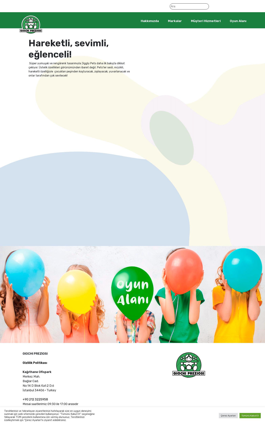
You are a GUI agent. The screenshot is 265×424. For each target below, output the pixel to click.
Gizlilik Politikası (35, 363)
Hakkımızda (150, 21)
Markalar (175, 21)
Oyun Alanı (238, 21)
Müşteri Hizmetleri (206, 21)
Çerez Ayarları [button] (228, 415)
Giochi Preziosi (30, 25)
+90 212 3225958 (35, 399)
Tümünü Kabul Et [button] (250, 415)
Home (130, 20)
